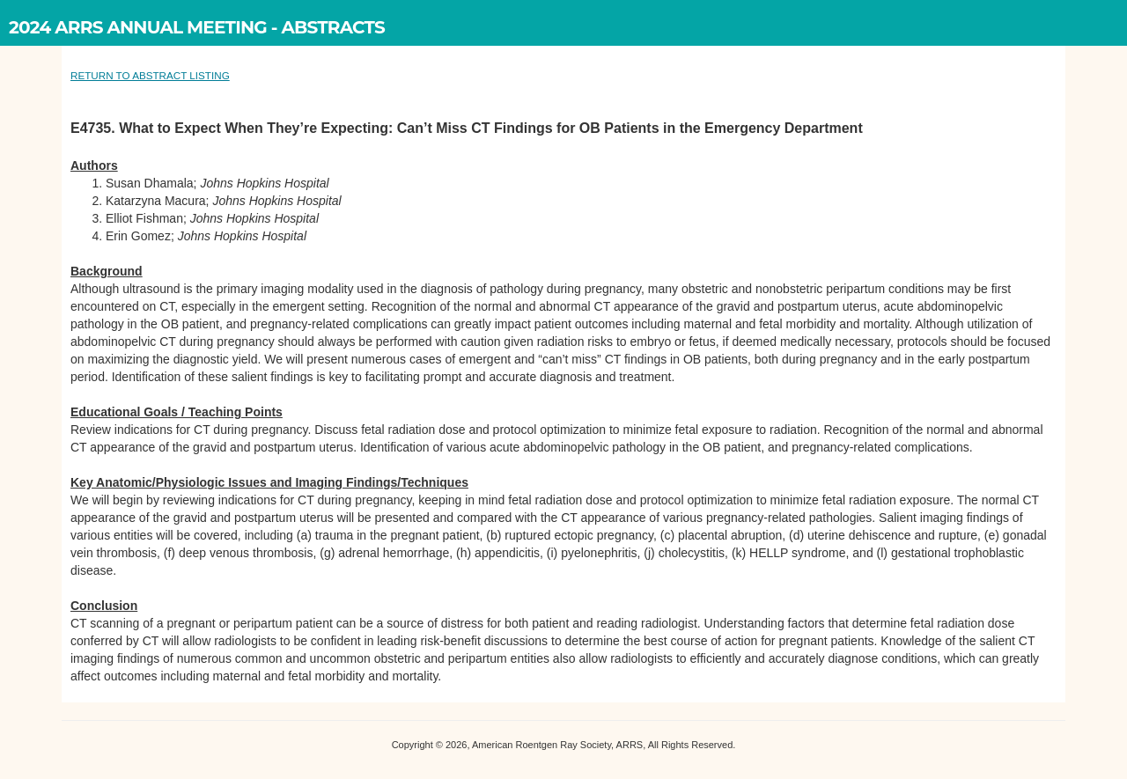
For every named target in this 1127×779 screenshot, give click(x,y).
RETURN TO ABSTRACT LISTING (150, 75)
